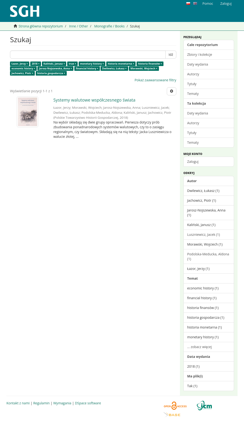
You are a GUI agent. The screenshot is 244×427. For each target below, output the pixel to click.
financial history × (87, 68)
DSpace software (88, 403)
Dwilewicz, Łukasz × (114, 68)
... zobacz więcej (199, 347)
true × (72, 63)
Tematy (193, 93)
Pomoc (208, 3)
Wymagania (62, 403)
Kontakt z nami (18, 403)
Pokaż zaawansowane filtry (155, 80)
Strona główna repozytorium (41, 26)
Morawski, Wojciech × (143, 68)
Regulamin (41, 403)
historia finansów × (150, 63)
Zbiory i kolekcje (199, 54)
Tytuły (192, 84)
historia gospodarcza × (51, 73)
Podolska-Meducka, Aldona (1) (208, 256)
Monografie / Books (109, 26)
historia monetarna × (121, 63)
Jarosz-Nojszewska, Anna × (55, 68)
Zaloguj (192, 161)
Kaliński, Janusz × (54, 63)
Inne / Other (78, 26)
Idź (170, 54)
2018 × (36, 63)
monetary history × (92, 63)
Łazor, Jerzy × (19, 63)
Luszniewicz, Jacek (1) (203, 234)
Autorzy (193, 74)
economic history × (23, 68)
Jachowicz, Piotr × (22, 73)
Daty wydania (197, 64)
